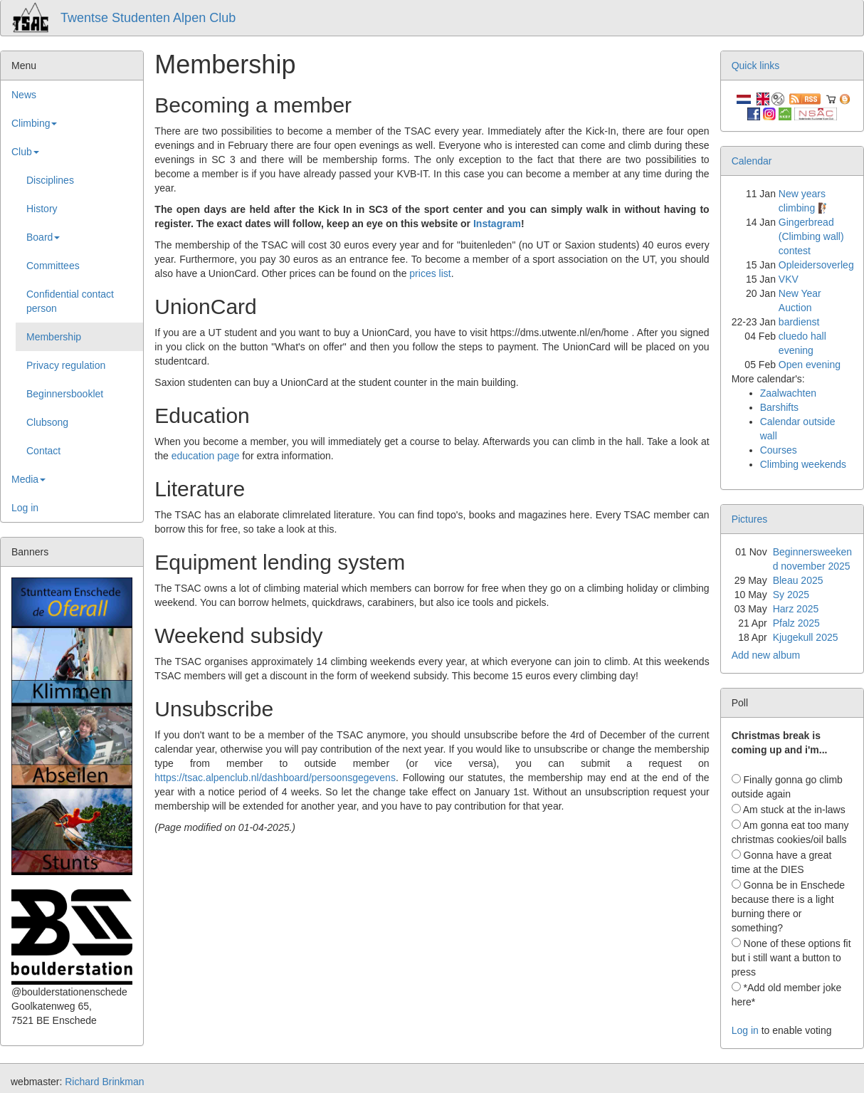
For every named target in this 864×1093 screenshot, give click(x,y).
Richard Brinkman (104, 1081)
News (23, 94)
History (42, 208)
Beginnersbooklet (64, 393)
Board (43, 237)
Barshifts (779, 407)
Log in (24, 507)
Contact (43, 450)
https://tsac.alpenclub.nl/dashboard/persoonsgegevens (275, 777)
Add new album (766, 655)
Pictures (750, 519)
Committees (53, 265)
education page (206, 455)
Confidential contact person (70, 301)
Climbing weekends (803, 464)
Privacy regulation (65, 365)
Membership (53, 336)
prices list (430, 273)
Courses (778, 450)
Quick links (756, 65)
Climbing (34, 123)
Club (25, 151)
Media (28, 479)
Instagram (497, 223)
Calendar (752, 161)
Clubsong (47, 422)
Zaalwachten (788, 393)
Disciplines (50, 180)
